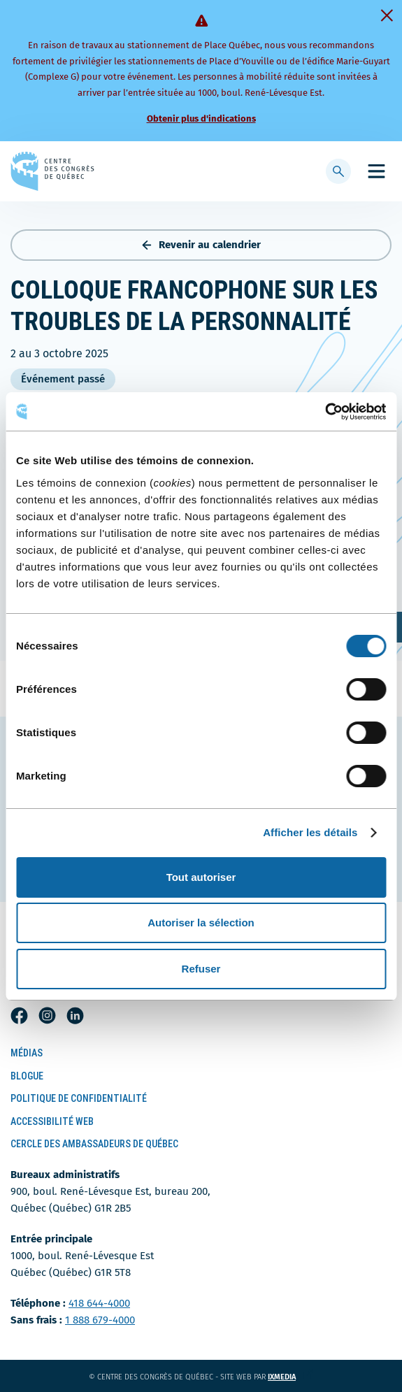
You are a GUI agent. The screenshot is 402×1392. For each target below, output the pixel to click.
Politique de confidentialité (78, 1098)
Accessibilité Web (52, 1121)
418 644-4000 (99, 1303)
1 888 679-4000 (100, 1320)
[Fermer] (386, 15)
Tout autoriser (201, 877)
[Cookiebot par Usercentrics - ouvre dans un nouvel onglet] (325, 412)
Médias (26, 1053)
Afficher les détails (310, 832)
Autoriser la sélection (201, 922)
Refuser (201, 969)
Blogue (26, 1076)
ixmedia (290, 1377)
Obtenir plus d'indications (201, 118)
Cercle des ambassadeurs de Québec (94, 1143)
